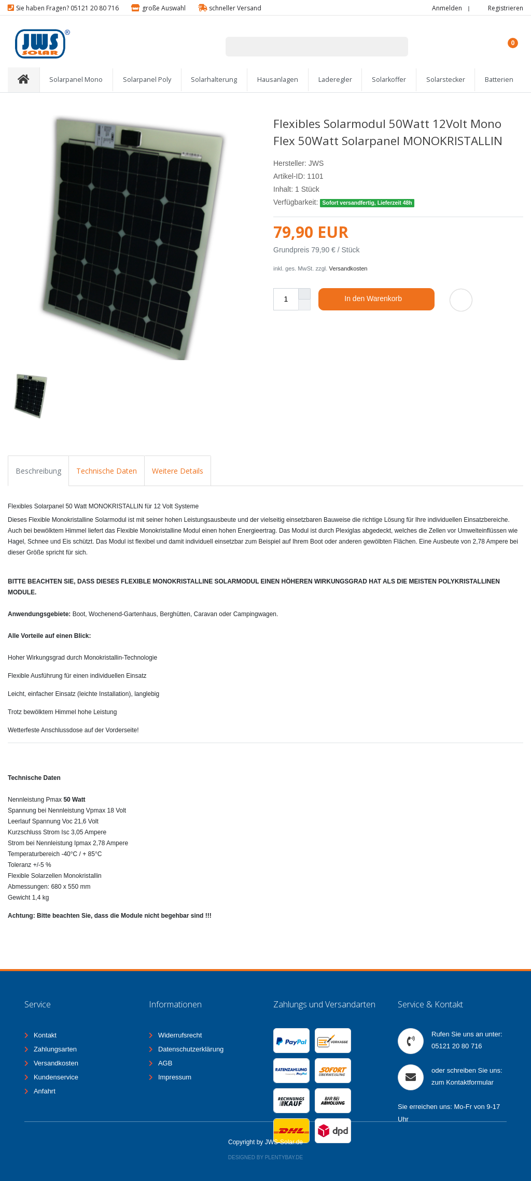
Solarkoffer (389, 79)
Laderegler (335, 79)
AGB (165, 1063)
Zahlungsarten (55, 1049)
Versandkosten (348, 268)
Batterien (499, 79)
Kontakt (45, 1035)
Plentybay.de (284, 1157)
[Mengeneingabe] (285, 299)
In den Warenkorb (385, 299)
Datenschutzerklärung (190, 1049)
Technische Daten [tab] (106, 471)
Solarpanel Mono (76, 79)
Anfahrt (44, 1091)
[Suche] (394, 46)
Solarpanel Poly (147, 79)
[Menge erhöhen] (304, 294)
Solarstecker (445, 79)
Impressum (174, 1077)
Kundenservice (56, 1077)
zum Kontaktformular (462, 1082)
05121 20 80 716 (456, 1046)
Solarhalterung (214, 79)
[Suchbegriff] (303, 46)
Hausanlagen (277, 79)
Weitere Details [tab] (177, 471)
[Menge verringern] (304, 305)
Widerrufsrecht (180, 1035)
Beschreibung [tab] (38, 471)
